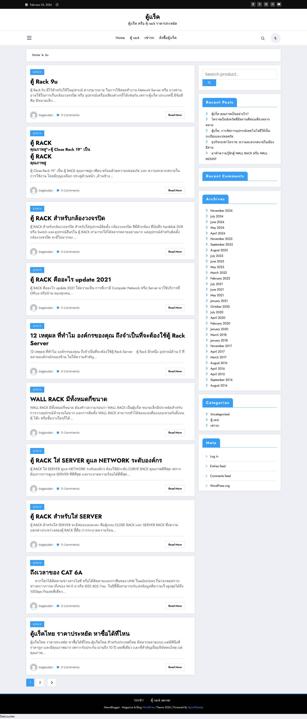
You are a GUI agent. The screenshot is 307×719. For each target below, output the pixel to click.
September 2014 (221, 380)
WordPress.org (220, 485)
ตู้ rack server (160, 700)
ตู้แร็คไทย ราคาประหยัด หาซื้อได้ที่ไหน (80, 634)
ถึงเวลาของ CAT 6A (56, 572)
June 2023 (217, 261)
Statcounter (7, 716)
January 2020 (219, 329)
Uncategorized (219, 414)
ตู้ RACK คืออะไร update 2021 (70, 279)
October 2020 (220, 306)
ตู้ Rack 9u (44, 81)
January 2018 (219, 340)
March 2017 (218, 357)
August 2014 (218, 385)
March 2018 (218, 334)
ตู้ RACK (41, 143)
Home (120, 37)
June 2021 (217, 289)
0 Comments (70, 115)
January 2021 (219, 301)
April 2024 (217, 233)
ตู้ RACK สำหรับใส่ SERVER (66, 516)
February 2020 (220, 323)
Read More (175, 115)
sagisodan (46, 115)
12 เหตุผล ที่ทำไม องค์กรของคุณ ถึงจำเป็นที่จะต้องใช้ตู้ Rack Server (107, 339)
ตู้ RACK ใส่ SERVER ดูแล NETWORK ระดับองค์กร (96, 460)
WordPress (149, 707)
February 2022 (220, 278)
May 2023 (217, 267)
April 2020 (217, 317)
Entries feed (218, 466)
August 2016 (218, 363)
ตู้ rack (134, 37)
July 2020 (216, 312)
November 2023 (221, 239)
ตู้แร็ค (152, 17)
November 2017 (221, 346)
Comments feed (220, 476)
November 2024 (221, 210)
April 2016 (217, 368)
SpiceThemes (195, 707)
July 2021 (216, 284)
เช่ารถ (149, 37)
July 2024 (216, 216)
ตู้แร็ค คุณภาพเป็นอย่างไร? (230, 114)
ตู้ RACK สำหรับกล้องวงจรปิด (67, 218)
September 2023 (221, 244)
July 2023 (216, 256)
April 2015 (217, 374)
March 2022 (218, 272)
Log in (214, 456)
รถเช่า (139, 700)
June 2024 (217, 222)
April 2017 (217, 351)
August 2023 (219, 250)
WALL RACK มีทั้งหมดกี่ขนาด (68, 399)
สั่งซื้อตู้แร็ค (168, 37)
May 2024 (217, 227)
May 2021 (217, 295)
